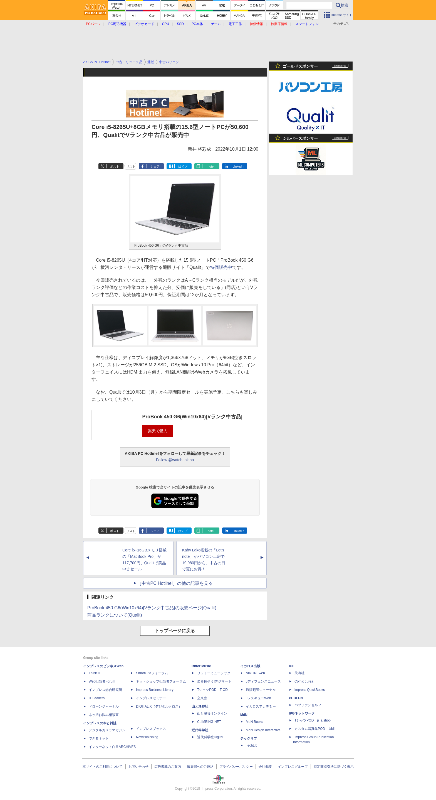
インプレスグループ (293, 767)
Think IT (95, 673)
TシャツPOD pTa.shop (312, 720)
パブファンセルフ (307, 705)
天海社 (299, 673)
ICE (291, 666)
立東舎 (202, 698)
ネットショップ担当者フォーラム (161, 681)
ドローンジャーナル (104, 706)
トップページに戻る (175, 630)
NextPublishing (147, 737)
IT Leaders (97, 698)
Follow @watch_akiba (175, 460)
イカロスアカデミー (261, 706)
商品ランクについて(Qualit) (114, 615)
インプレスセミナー (151, 698)
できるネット (99, 738)
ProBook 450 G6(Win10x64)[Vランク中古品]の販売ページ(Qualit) (151, 607)
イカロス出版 (250, 666)
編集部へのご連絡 (200, 767)
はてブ (182, 166)
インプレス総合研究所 (105, 690)
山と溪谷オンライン (212, 713)
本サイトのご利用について (103, 767)
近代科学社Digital (210, 737)
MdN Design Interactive (263, 730)
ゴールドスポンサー (300, 66)
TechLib (251, 745)
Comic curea (303, 681)
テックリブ (248, 738)
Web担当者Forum (102, 681)
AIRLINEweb (255, 673)
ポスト (114, 166)
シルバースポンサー (300, 138)
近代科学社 (200, 730)
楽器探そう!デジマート (214, 681)
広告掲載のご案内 (167, 767)
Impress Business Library (155, 690)
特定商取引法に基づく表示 (334, 767)
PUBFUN (296, 698)
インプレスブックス (151, 729)
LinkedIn (238, 166)
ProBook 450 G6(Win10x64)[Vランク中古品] (192, 416)
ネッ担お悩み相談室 (104, 715)
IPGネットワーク (302, 713)
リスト (130, 166)
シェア (155, 166)
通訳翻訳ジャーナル (261, 690)
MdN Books (254, 722)
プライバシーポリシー (236, 767)
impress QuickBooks (309, 690)
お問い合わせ (138, 767)
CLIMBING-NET (209, 722)
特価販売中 (221, 267)
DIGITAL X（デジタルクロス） (159, 706)
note (211, 166)
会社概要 (265, 767)
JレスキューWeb (258, 698)
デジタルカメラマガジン (107, 730)
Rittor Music (201, 666)
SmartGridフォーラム (152, 673)
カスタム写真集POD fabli (314, 729)
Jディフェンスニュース (263, 681)
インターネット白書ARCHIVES (112, 747)
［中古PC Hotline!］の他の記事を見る (175, 583)
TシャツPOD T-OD (212, 690)
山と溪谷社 (200, 706)
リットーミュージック (214, 673)
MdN (243, 715)
